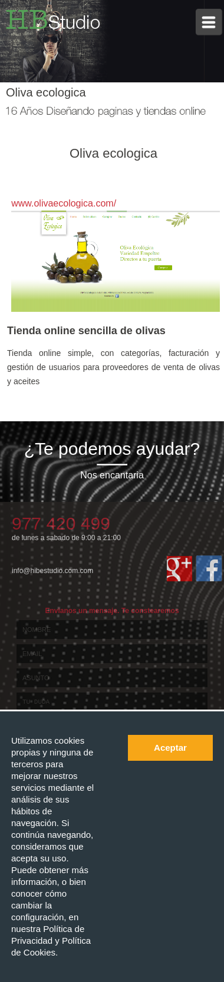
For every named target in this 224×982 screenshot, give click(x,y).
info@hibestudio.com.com (52, 571)
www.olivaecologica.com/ (63, 203)
